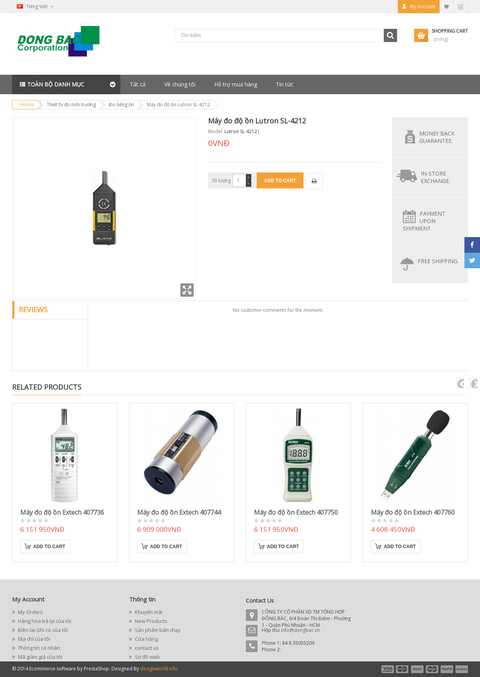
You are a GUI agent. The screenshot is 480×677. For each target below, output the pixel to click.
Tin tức (284, 84)
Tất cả (138, 84)
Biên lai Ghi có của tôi (42, 629)
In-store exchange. (435, 177)
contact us (146, 647)
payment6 (461, 669)
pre (460, 383)
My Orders (30, 611)
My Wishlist (446, 6)
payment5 (447, 669)
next (474, 383)
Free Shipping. (438, 261)
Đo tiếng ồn (121, 104)
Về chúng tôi (180, 84)
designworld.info (159, 668)
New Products (151, 620)
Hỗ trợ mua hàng (235, 84)
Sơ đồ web (147, 656)
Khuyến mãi (148, 611)
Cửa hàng (146, 638)
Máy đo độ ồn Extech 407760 (413, 512)
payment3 (418, 669)
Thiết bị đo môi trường (71, 104)
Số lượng (221, 180)
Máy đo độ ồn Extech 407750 (296, 512)
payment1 (387, 669)
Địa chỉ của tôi (33, 638)
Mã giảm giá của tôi (39, 656)
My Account (422, 6)
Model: (215, 131)
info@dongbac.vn (300, 630)
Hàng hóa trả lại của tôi (44, 620)
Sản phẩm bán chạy (157, 629)
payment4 (433, 669)
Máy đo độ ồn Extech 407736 (62, 512)
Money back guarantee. (437, 137)
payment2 (402, 669)
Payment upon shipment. (424, 221)
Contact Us (260, 600)
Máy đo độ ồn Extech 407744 (179, 512)
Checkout (460, 6)
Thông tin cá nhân (38, 647)
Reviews (33, 309)
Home (27, 104)
